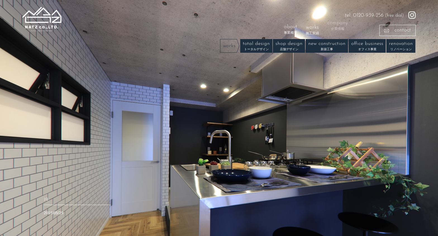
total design (256, 46)
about (290, 28)
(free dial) (374, 15)
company (337, 23)
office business (367, 46)
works (312, 30)
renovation (401, 46)
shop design (289, 46)
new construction (327, 46)
